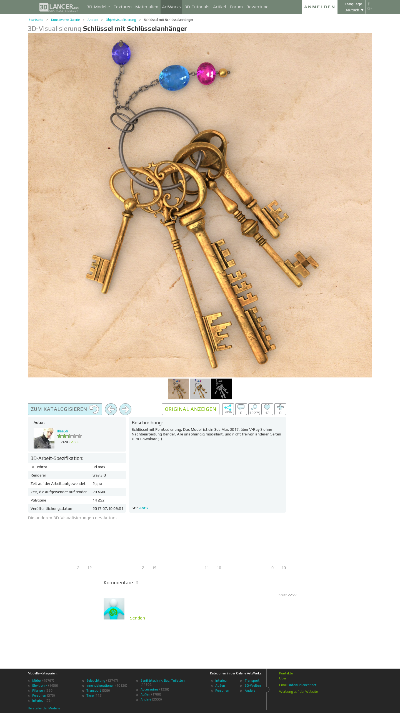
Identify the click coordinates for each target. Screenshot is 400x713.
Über (282, 678)
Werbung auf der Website (298, 692)
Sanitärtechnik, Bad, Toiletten (163, 680)
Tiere (90, 695)
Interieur (38, 700)
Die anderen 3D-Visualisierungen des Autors (72, 517)
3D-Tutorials (196, 6)
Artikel (219, 6)
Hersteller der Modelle (44, 708)
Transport (93, 690)
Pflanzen (38, 690)
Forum (236, 6)
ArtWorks (171, 6)
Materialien (146, 6)
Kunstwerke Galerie (65, 20)
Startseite (36, 20)
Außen (145, 694)
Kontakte (286, 673)
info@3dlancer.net (302, 685)
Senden (137, 618)
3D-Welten (253, 685)
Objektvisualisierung (121, 20)
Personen (39, 695)
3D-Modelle (98, 6)
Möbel (36, 680)
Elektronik (39, 685)
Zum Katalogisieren (65, 409)
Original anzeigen (190, 409)
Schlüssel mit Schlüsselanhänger (168, 20)
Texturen (123, 6)
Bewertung (257, 6)
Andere (93, 20)
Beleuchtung (95, 680)
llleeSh (62, 431)
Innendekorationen (100, 685)
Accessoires (149, 689)
